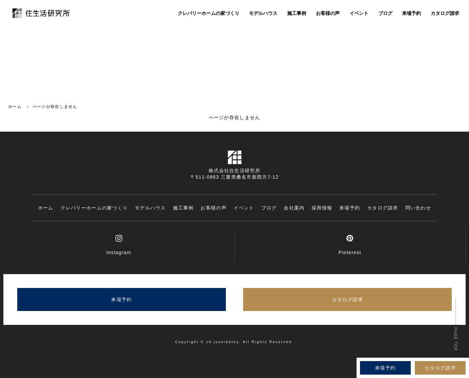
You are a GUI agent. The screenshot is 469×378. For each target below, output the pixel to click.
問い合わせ (418, 207)
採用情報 (322, 207)
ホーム (15, 106)
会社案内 (294, 207)
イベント (358, 14)
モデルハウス (263, 14)
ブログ (385, 14)
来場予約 (411, 14)
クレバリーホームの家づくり (208, 14)
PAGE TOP (455, 339)
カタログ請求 (445, 14)
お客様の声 (328, 14)
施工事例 (296, 14)
